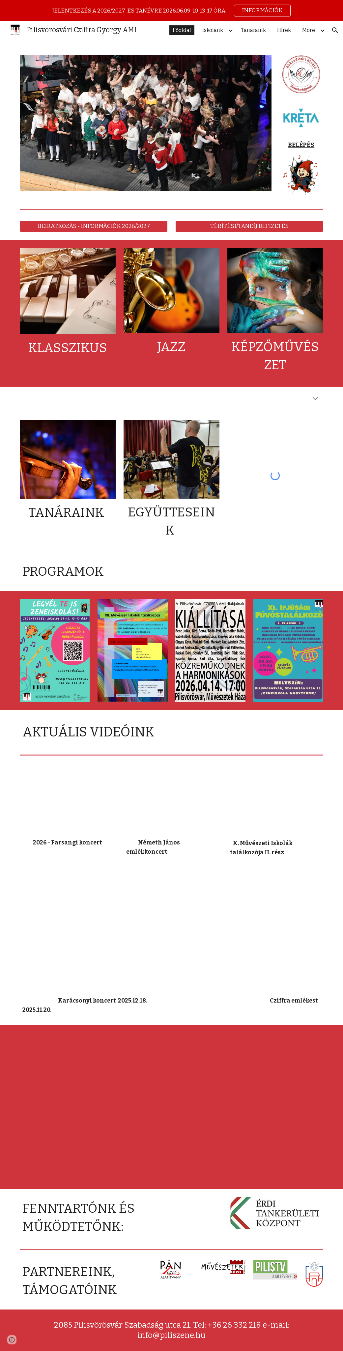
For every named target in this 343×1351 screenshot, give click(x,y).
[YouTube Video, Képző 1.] (223, 1107)
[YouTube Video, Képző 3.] (68, 1068)
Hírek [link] (284, 30)
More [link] (308, 30)
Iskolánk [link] (212, 30)
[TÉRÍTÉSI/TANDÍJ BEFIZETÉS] (249, 226)
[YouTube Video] (171, 800)
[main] (301, 145)
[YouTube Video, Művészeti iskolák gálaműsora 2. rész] (275, 800)
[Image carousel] (146, 127)
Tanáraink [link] (253, 30)
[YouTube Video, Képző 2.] (68, 1146)
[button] (335, 30)
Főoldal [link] (182, 30)
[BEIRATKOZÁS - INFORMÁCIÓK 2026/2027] (93, 226)
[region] (171, 10)
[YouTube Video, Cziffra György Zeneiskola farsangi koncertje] (68, 800)
